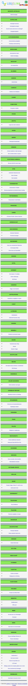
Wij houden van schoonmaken (14, 626)
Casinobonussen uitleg (14, 343)
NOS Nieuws (14, 368)
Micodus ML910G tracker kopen (14, 163)
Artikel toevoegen (13, 14)
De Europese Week (14, 247)
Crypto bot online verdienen (14, 124)
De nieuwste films (14, 65)
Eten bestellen (14, 178)
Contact (14, 685)
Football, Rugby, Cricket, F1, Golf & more (14, 485)
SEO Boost (14, 279)
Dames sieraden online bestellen (14, 459)
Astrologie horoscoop (14, 23)
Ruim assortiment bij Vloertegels (14, 668)
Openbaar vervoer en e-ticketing (14, 394)
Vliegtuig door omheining (14, 576)
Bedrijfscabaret (14, 602)
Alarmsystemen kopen (14, 53)
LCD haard (14, 663)
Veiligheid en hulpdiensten (14, 430)
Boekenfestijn (14, 82)
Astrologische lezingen (14, 26)
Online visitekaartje (14, 276)
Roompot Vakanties (14, 530)
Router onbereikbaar (14, 638)
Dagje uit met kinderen (14, 288)
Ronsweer (14, 617)
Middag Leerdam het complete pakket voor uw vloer (14, 665)
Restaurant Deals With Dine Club (14, 442)
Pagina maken (14, 683)
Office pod (14, 604)
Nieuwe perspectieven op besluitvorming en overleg (14, 190)
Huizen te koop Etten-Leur (14, 660)
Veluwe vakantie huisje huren (14, 533)
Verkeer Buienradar (14, 542)
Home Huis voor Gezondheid (14, 250)
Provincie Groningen (14, 235)
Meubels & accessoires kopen (14, 334)
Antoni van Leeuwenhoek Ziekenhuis (14, 245)
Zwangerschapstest (14, 31)
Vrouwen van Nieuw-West (14, 592)
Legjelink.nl (8, 683)
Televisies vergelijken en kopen (14, 514)
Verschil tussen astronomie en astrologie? (14, 28)
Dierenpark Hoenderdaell (14, 141)
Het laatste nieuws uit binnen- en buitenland (14, 365)
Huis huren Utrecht (14, 658)
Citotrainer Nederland (14, 233)
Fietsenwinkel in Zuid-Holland (14, 199)
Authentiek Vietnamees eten (14, 172)
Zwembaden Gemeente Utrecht (14, 678)
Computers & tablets (14, 108)
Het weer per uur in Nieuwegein (14, 614)
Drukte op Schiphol (14, 573)
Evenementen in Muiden (14, 187)
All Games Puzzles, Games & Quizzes (14, 216)
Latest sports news (14, 487)
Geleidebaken (14, 315)
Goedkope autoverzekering (14, 43)
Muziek (14, 346)
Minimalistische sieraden (14, 461)
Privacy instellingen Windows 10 (14, 636)
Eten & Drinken (14, 175)
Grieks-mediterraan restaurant (14, 439)
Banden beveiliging (14, 55)
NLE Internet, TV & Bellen (14, 274)
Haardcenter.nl (14, 655)
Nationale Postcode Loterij (14, 317)
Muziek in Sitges (14, 349)
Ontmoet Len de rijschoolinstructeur (14, 404)
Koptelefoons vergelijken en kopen (14, 298)
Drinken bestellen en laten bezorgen (14, 151)
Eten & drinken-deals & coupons (14, 153)
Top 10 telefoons (14, 504)
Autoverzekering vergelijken (14, 41)
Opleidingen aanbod (14, 406)
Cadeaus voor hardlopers (14, 91)
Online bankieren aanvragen (14, 384)
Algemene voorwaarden (22, 683)
